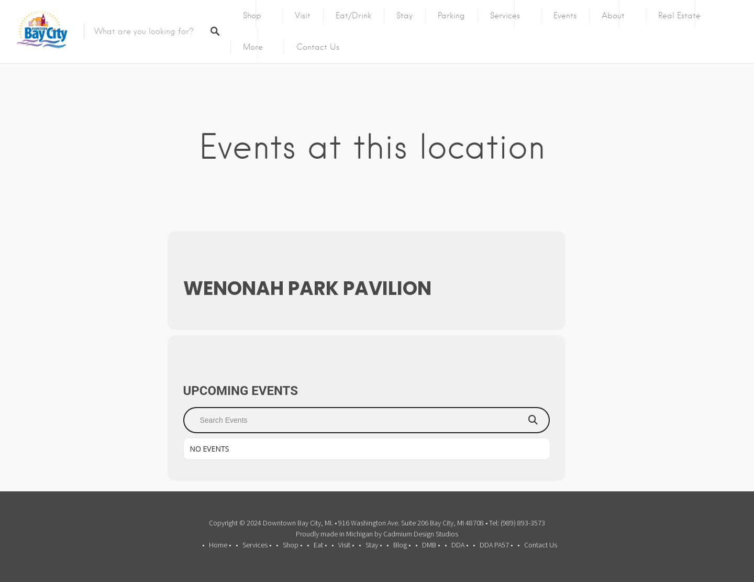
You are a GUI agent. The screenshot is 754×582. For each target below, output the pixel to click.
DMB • (431, 545)
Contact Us (317, 47)
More (253, 47)
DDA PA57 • (496, 545)
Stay (404, 15)
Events (564, 15)
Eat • (320, 545)
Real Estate (679, 15)
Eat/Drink (353, 15)
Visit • (346, 545)
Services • (256, 545)
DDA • (459, 545)
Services (505, 15)
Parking (451, 15)
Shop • (292, 545)
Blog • (402, 545)
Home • (220, 545)
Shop (252, 15)
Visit (303, 15)
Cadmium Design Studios (420, 534)
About (613, 15)
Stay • (373, 545)
